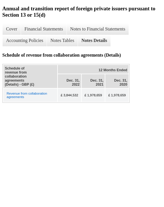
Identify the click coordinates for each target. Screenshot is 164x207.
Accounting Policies (24, 40)
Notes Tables (62, 40)
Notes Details (94, 40)
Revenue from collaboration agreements (27, 95)
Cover (11, 28)
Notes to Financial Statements (97, 28)
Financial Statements (43, 28)
